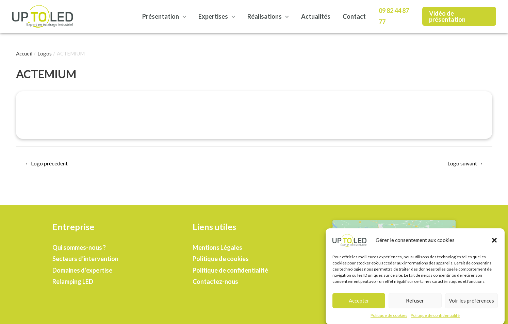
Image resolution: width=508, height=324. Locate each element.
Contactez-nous (215, 281)
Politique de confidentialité (435, 317)
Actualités (315, 16)
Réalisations (268, 16)
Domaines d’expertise (82, 270)
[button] (494, 242)
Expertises (216, 16)
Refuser (415, 303)
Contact (354, 16)
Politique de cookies (389, 317)
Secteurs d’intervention (85, 258)
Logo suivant (465, 163)
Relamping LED (72, 281)
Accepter (359, 303)
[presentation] (182, 16)
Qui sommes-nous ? (79, 247)
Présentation (164, 16)
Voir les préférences (471, 303)
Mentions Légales (217, 247)
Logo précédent (46, 163)
